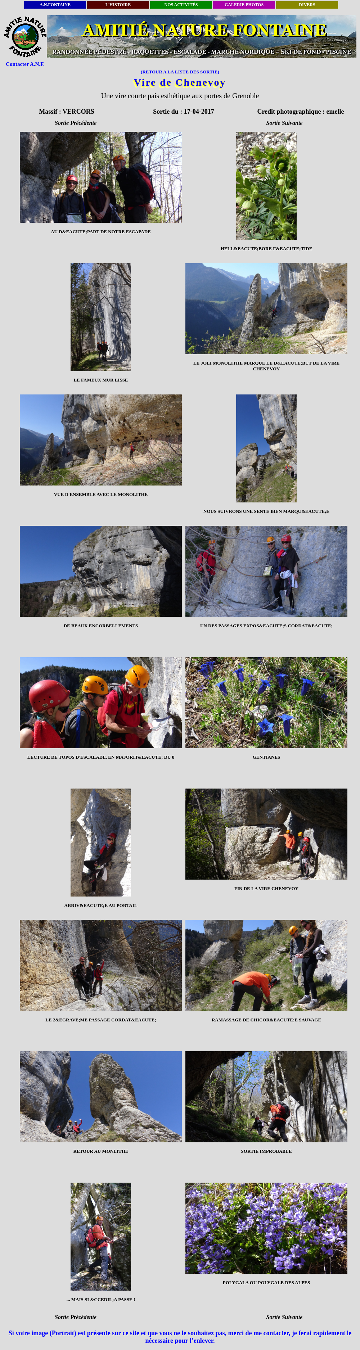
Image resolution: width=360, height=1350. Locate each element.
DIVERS (307, 4)
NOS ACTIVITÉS (181, 4)
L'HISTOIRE (118, 4)
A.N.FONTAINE (55, 4)
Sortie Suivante (284, 123)
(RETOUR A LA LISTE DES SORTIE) (180, 72)
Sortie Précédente (75, 123)
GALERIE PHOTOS (244, 4)
